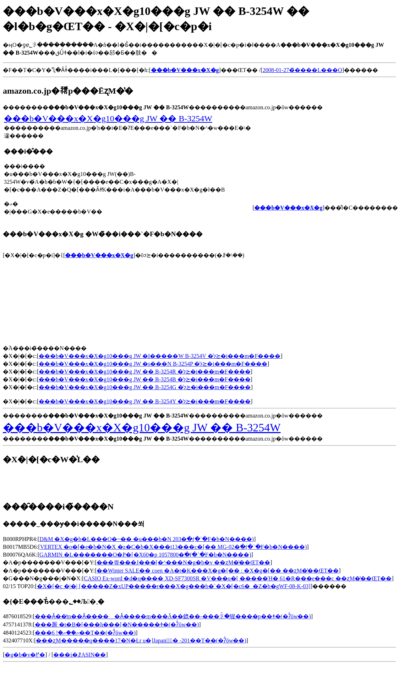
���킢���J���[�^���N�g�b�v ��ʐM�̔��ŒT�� (183, 562)
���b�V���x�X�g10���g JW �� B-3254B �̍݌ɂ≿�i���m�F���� (145, 379)
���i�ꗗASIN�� (79, 655)
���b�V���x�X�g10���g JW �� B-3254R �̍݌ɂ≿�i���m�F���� (145, 372)
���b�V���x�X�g (99, 255)
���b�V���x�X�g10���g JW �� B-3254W (108, 118)
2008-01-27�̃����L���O (302, 70)
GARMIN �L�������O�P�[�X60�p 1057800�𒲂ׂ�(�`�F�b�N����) (145, 555)
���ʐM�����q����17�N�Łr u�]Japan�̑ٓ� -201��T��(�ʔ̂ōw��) (141, 640)
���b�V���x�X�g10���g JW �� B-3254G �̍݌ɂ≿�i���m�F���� (145, 387)
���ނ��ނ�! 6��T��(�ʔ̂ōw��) (85, 633)
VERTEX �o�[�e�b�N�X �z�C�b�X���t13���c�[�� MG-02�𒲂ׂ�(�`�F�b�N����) (173, 547)
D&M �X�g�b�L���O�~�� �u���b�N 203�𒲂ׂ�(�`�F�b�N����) (146, 539)
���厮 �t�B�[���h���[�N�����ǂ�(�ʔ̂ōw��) (117, 625)
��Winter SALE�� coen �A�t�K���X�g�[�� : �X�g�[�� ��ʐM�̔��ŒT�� (218, 571)
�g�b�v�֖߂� (25, 655)
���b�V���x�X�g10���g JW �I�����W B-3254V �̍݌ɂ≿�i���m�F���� (159, 356)
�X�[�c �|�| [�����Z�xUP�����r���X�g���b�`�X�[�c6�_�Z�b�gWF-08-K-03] (174, 586)
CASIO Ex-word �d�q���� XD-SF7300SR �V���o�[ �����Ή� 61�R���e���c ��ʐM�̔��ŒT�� (238, 578)
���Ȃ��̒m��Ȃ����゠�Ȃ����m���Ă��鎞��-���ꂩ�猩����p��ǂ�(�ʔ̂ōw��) (173, 616)
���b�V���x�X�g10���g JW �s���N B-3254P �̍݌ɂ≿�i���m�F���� (153, 364)
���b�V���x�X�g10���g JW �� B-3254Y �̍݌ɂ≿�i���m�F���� (145, 401)
